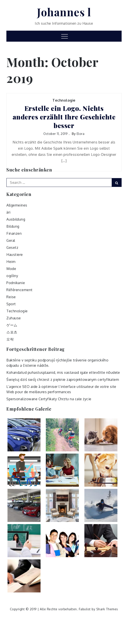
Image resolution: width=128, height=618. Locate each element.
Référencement (19, 290)
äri (8, 212)
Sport (11, 304)
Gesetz (12, 247)
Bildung (12, 226)
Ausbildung (15, 219)
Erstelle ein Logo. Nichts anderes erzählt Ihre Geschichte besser (64, 117)
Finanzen (14, 233)
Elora (81, 134)
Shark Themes (107, 609)
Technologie (64, 100)
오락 (10, 339)
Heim (10, 261)
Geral (10, 240)
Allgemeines (16, 205)
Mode (11, 268)
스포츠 (11, 332)
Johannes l (64, 12)
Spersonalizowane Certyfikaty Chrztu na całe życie (48, 399)
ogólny (12, 276)
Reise (11, 297)
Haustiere (14, 254)
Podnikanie (15, 283)
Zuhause (13, 318)
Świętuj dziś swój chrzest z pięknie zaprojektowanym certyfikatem (62, 379)
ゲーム (11, 325)
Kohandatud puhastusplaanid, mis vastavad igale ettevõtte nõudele (63, 372)
